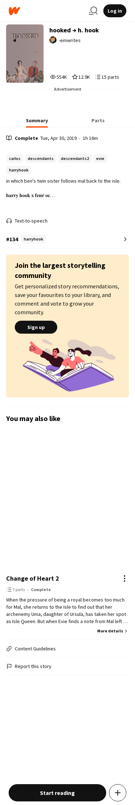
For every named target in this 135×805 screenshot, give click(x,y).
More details (113, 631)
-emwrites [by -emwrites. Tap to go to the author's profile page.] (70, 40)
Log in (114, 10)
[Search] (93, 10)
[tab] (37, 123)
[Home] (46, 10)
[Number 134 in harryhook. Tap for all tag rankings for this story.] (67, 239)
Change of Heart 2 (32, 578)
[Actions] (124, 578)
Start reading (57, 792)
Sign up (36, 327)
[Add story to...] (117, 792)
